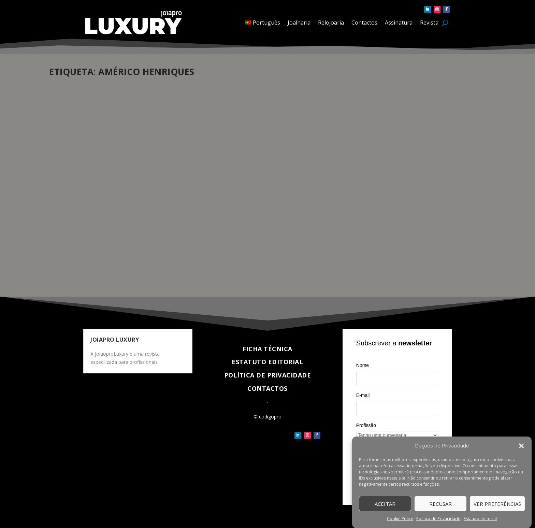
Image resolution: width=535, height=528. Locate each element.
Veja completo (79, 266)
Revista (429, 22)
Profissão (366, 425)
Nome (362, 365)
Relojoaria (331, 22)
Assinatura (399, 22)
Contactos (364, 22)
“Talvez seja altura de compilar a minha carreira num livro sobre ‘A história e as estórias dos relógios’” (114, 181)
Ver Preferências (497, 503)
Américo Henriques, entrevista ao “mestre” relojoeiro (255, 177)
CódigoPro (72, 199)
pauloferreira (220, 192)
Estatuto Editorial (267, 362)
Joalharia (299, 22)
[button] (521, 445)
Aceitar (385, 503)
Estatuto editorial (480, 519)
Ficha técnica (267, 349)
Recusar (440, 503)
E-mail (363, 395)
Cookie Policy (400, 519)
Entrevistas (123, 199)
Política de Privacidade (438, 519)
